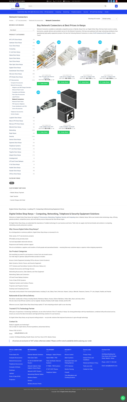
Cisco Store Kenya (14, 46)
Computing (58, 12)
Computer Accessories (17, 83)
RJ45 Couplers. (107, 33)
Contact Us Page (88, 369)
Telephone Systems (76, 12)
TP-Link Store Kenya (15, 149)
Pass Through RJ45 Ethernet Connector (46, 77)
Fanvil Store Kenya (14, 61)
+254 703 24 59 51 (76, 1)
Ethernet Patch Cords (18, 90)
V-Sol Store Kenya (14, 164)
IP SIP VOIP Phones (52, 369)
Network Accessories (36, 20)
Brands (107, 12)
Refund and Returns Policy (90, 363)
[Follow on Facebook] (109, 1)
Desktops (12, 370)
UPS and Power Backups (97, 12)
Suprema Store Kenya (15, 142)
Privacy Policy (87, 354)
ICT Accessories (49, 12)
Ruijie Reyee (12, 133)
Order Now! (43, 83)
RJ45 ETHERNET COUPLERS (67, 127)
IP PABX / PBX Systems (53, 366)
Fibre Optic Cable (33, 358)
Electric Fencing (69, 369)
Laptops (11, 373)
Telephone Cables (51, 372)
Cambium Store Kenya (15, 42)
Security (86, 12)
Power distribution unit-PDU (19, 106)
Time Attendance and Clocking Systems (71, 376)
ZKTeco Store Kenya (15, 174)
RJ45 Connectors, (98, 33)
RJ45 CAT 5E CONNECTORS (67, 77)
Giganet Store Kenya (15, 67)
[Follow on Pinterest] (116, 1)
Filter (11, 183)
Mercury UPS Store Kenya (16, 124)
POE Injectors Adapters (18, 104)
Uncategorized (13, 158)
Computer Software (14, 367)
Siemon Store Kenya (15, 139)
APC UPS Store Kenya (15, 39)
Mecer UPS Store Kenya (16, 121)
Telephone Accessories (17, 111)
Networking (66, 12)
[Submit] (105, 6)
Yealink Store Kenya (14, 167)
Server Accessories (17, 108)
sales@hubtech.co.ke (20, 333)
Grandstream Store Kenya (16, 71)
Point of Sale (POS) (14, 376)
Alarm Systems (69, 358)
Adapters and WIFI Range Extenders (21, 87)
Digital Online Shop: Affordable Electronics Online (30, 12)
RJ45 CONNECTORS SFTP (46, 127)
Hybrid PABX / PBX (51, 358)
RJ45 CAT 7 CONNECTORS (108, 77)
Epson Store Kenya (14, 58)
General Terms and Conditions (88, 359)
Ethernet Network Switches (35, 354)
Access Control (69, 354)
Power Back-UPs (14, 354)
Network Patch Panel (17, 101)
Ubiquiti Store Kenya (15, 155)
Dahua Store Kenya (14, 55)
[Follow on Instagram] (111, 1)
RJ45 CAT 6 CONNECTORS (88, 77)
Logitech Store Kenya (15, 117)
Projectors (12, 379)
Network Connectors (18, 99)
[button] (116, 6)
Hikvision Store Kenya (15, 74)
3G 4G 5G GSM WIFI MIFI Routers (35, 362)
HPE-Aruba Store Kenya (16, 77)
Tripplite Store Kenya (15, 152)
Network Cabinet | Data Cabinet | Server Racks (34, 367)
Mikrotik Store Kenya (15, 127)
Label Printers (15, 97)
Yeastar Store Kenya (15, 170)
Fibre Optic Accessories (18, 94)
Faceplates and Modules (18, 92)
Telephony (58, 217)
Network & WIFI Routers (34, 371)
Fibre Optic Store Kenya (16, 64)
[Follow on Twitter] (114, 1)
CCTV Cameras (69, 366)
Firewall (67, 372)
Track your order (87, 366)
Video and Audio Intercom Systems (53, 362)
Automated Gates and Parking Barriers (71, 362)
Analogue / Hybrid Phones (53, 354)
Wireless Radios (32, 377)
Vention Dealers (15, 114)
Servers (30, 380)
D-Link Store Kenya (14, 52)
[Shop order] (109, 18)
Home (11, 20)
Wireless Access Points (34, 383)
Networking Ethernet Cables (35, 374)
